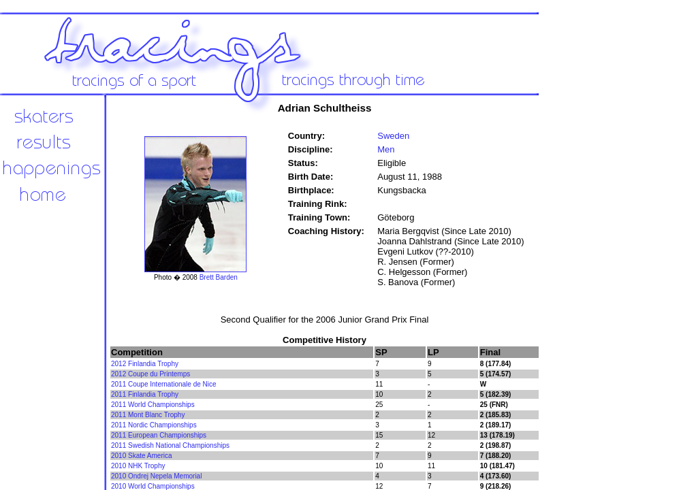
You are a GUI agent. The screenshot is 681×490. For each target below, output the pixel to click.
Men (385, 149)
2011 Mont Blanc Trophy (148, 415)
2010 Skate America (141, 455)
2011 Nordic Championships (154, 425)
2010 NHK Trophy (138, 466)
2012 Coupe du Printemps (150, 374)
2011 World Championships (153, 404)
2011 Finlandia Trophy (144, 394)
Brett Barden (219, 277)
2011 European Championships (158, 435)
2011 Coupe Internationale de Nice (164, 384)
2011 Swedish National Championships (170, 445)
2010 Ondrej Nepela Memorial (156, 476)
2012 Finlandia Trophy (144, 364)
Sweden (393, 136)
